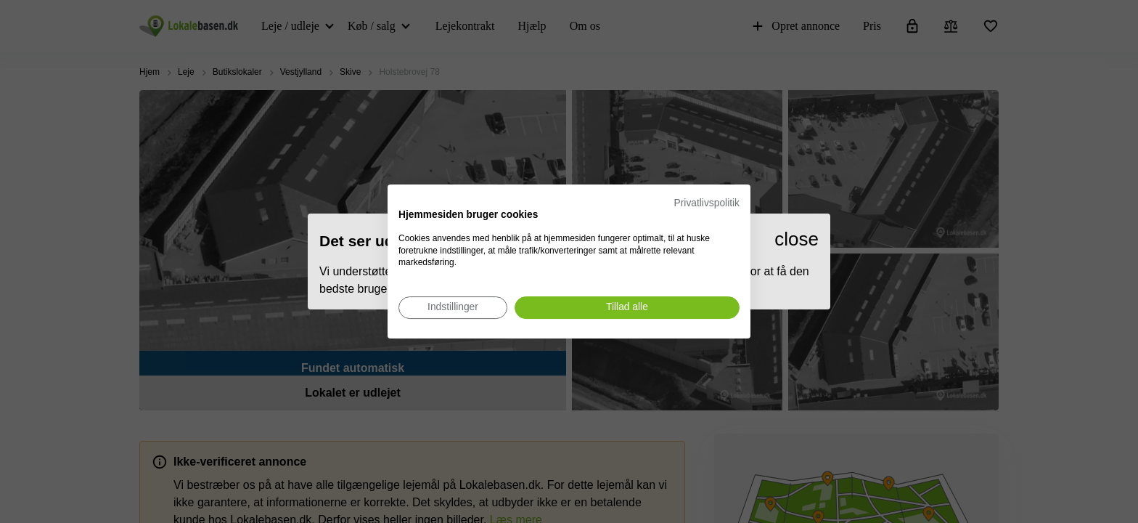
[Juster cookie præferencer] (452, 307)
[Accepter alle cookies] (627, 307)
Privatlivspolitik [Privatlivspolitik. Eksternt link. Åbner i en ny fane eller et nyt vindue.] (707, 203)
